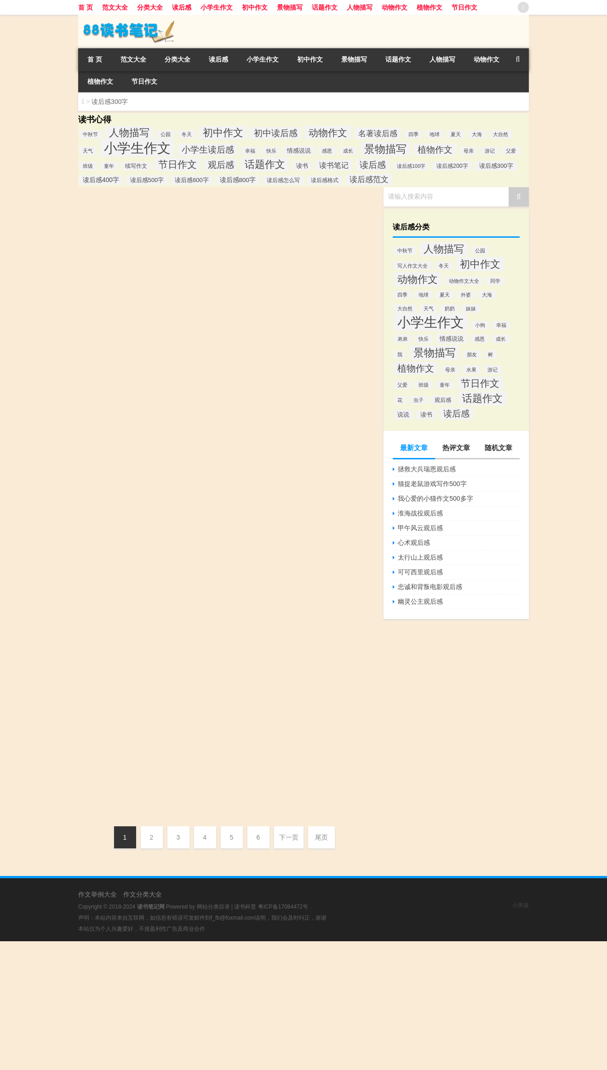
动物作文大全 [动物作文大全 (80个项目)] (464, 281)
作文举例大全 (97, 894)
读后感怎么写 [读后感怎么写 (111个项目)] (283, 180)
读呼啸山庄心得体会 (128, 511)
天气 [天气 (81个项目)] (88, 151)
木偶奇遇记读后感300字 (136, 448)
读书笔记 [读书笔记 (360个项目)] (334, 165)
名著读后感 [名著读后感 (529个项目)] (377, 133)
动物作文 (394, 7)
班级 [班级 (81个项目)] (88, 166)
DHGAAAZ (104, 300)
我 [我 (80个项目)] (399, 354)
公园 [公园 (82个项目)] (165, 134)
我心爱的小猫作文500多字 (435, 498)
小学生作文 (216, 7)
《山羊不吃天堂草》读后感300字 (154, 196)
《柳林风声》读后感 (128, 322)
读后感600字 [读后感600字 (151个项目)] (192, 180)
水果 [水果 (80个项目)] (471, 369)
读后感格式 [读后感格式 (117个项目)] (324, 180)
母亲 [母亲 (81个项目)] (469, 151)
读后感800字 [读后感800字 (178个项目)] (238, 180)
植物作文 (429, 7)
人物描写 (359, 7)
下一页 (288, 837)
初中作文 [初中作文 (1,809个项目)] (223, 132)
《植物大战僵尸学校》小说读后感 (156, 637)
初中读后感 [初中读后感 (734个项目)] (276, 133)
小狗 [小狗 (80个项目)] (480, 325)
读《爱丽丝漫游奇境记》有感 (147, 259)
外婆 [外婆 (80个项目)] (466, 295)
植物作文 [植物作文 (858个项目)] (435, 149)
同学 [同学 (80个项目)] (495, 281)
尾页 (321, 837)
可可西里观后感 (420, 572)
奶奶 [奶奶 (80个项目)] (450, 308)
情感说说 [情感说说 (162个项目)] (299, 150)
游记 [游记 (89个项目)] (490, 151)
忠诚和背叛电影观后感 (430, 586)
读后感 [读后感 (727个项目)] (373, 165)
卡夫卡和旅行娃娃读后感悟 (216, 426)
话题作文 (325, 7)
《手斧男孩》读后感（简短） (147, 574)
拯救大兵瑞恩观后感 (427, 469)
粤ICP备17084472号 (283, 907)
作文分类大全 (142, 894)
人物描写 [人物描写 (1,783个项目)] (129, 132)
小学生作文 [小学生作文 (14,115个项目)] (137, 147)
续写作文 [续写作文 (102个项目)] (136, 166)
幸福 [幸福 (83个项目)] (250, 151)
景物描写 (290, 7)
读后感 (181, 7)
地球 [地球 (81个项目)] (434, 134)
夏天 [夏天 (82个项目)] (445, 295)
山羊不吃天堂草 (215, 237)
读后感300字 (253, 237)
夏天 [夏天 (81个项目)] (456, 134)
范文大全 (115, 7)
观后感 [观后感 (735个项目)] (221, 165)
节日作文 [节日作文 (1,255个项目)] (177, 164)
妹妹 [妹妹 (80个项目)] (471, 308)
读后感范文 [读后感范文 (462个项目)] (369, 179)
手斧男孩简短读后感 (207, 615)
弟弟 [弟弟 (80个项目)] (402, 339)
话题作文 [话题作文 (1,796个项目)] (265, 164)
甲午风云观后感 (420, 528)
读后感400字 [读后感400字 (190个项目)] (101, 180)
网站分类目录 (213, 907)
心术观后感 (414, 542)
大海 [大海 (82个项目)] (477, 134)
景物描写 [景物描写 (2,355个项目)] (385, 149)
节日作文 (464, 7)
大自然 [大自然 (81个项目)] (500, 134)
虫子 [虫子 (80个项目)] (418, 400)
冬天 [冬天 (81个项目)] (187, 134)
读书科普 (245, 907)
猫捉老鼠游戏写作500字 (432, 483)
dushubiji (102, 237)
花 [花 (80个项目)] (399, 400)
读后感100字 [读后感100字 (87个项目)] (411, 166)
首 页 (85, 7)
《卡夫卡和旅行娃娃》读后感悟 (151, 385)
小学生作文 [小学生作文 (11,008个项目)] (430, 322)
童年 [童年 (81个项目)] (109, 166)
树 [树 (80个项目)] (490, 354)
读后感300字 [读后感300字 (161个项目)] (496, 165)
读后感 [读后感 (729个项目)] (456, 413)
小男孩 (520, 905)
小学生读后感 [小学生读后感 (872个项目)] (208, 149)
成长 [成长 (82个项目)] (348, 151)
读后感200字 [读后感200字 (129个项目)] (452, 166)
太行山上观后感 (420, 557)
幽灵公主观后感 (420, 601)
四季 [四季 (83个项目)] (413, 134)
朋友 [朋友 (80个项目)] (472, 354)
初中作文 (255, 7)
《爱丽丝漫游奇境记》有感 (216, 300)
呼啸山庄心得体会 (205, 552)
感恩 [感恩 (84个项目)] (327, 151)
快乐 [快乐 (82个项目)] (271, 151)
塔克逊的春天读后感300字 (215, 804)
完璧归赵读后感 (119, 700)
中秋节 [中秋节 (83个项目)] (90, 134)
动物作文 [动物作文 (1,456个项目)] (328, 132)
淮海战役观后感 (420, 513)
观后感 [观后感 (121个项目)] (443, 400)
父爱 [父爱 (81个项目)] (511, 151)
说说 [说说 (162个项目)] (403, 414)
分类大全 (150, 7)
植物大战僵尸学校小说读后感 (218, 678)
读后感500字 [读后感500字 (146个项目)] (147, 180)
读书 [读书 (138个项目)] (302, 166)
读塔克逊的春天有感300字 (141, 763)
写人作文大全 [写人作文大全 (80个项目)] (412, 266)
